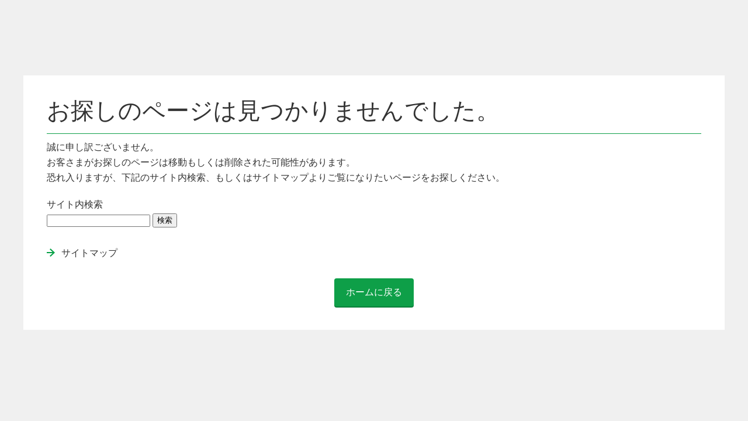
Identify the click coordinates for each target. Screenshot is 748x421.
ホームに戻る (374, 292)
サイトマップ (89, 253)
